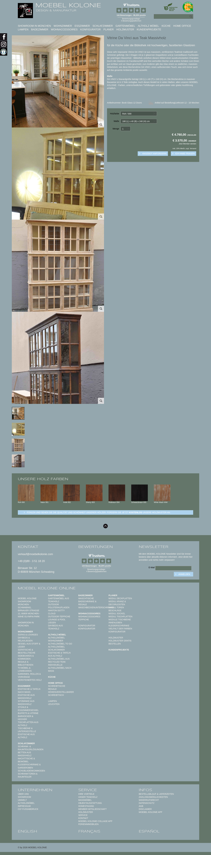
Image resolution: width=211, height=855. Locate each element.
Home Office (182, 25)
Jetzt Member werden (187, 144)
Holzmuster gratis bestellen (120, 642)
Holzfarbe (114, 113)
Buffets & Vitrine (28, 713)
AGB (141, 806)
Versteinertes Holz (30, 680)
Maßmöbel (85, 800)
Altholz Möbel (148, 25)
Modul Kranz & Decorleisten (117, 603)
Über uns (23, 794)
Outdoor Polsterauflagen (58, 606)
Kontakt (83, 818)
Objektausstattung (90, 803)
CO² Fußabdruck (28, 809)
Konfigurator (90, 29)
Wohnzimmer (63, 25)
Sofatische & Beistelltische (26, 651)
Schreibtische (56, 686)
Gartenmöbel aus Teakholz (58, 600)
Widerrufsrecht (149, 800)
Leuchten (53, 704)
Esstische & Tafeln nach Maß (29, 690)
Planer (108, 29)
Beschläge (115, 610)
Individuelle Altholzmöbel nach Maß (59, 668)
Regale (52, 689)
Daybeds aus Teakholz (55, 627)
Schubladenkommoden (31, 771)
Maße (116, 121)
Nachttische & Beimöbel (26, 760)
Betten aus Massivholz (24, 754)
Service (83, 815)
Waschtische (86, 598)
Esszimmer (82, 25)
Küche (166, 25)
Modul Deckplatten (120, 598)
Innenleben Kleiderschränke (119, 624)
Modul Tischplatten (120, 616)
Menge (116, 128)
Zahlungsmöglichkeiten (153, 797)
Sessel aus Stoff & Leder (29, 645)
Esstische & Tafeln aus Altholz (59, 654)
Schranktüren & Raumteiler (27, 775)
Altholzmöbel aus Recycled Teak (59, 660)
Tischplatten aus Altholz (28, 723)
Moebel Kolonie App (150, 812)
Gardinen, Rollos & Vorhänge (29, 675)
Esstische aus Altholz (26, 736)
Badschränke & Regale (87, 603)
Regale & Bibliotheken (25, 663)
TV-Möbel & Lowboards (25, 669)
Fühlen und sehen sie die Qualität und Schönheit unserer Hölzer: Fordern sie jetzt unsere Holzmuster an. (99, 512)
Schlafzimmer (103, 25)
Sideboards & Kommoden (26, 657)
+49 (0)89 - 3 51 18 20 (31, 561)
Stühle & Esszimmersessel (28, 708)
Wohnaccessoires (64, 29)
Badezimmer (39, 29)
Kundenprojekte (149, 29)
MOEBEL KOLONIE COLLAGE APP (95, 821)
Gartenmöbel (125, 25)
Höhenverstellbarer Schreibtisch (61, 693)
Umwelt (22, 800)
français (89, 831)
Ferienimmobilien (88, 824)
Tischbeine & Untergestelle (27, 730)
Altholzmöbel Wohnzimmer (56, 639)
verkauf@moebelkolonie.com (35, 554)
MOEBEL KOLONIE (68, 5)
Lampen (23, 29)
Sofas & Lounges (28, 634)
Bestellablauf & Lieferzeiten (156, 794)
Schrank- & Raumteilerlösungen (30, 748)
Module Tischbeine (120, 619)
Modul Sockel (117, 613)
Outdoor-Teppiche (59, 616)
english (27, 831)
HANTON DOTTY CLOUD (56, 612)
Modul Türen (116, 607)
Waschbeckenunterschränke (96, 607)
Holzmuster (125, 29)
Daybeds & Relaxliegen (25, 639)
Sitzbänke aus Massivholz (26, 702)
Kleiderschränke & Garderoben (29, 766)
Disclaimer (145, 809)
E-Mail (152, 567)
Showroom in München (34, 25)
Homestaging (86, 806)
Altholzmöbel (26, 803)
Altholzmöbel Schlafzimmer (56, 648)
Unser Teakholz (87, 797)
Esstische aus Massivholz (26, 696)
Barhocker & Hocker (25, 717)
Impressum (24, 806)
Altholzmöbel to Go (60, 643)
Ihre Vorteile (86, 794)
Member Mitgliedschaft (92, 809)
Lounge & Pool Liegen (56, 621)
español (149, 831)
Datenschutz (146, 803)
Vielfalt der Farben (120, 628)
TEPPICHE (83, 619)
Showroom (24, 797)
